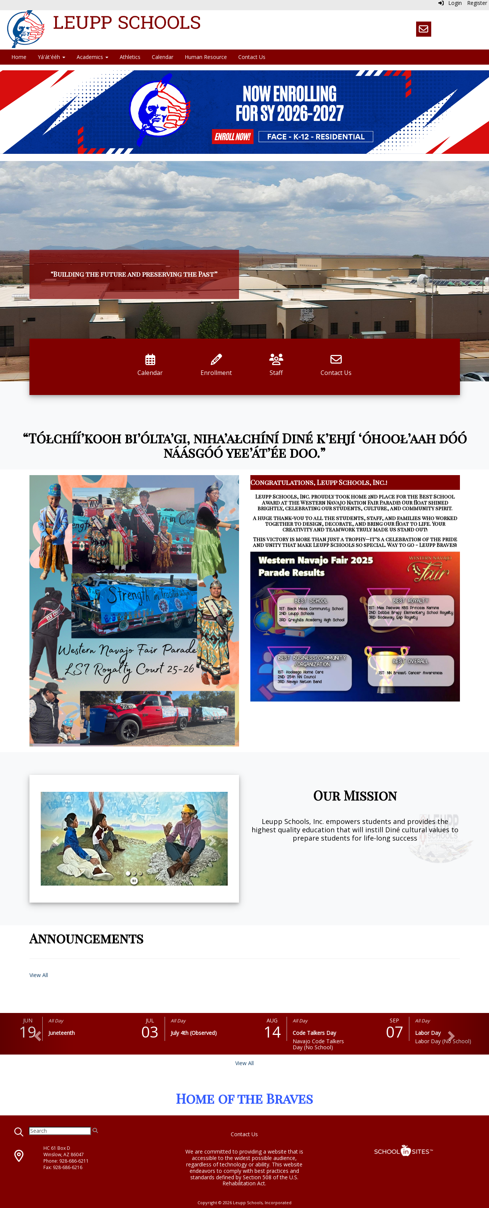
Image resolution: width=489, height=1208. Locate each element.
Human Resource (206, 56)
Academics (92, 56)
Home (18, 56)
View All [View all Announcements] (38, 975)
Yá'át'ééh (51, 56)
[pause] (134, 881)
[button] (55, 839)
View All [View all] (244, 1063)
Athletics (130, 56)
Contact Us (251, 56)
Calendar (162, 56)
